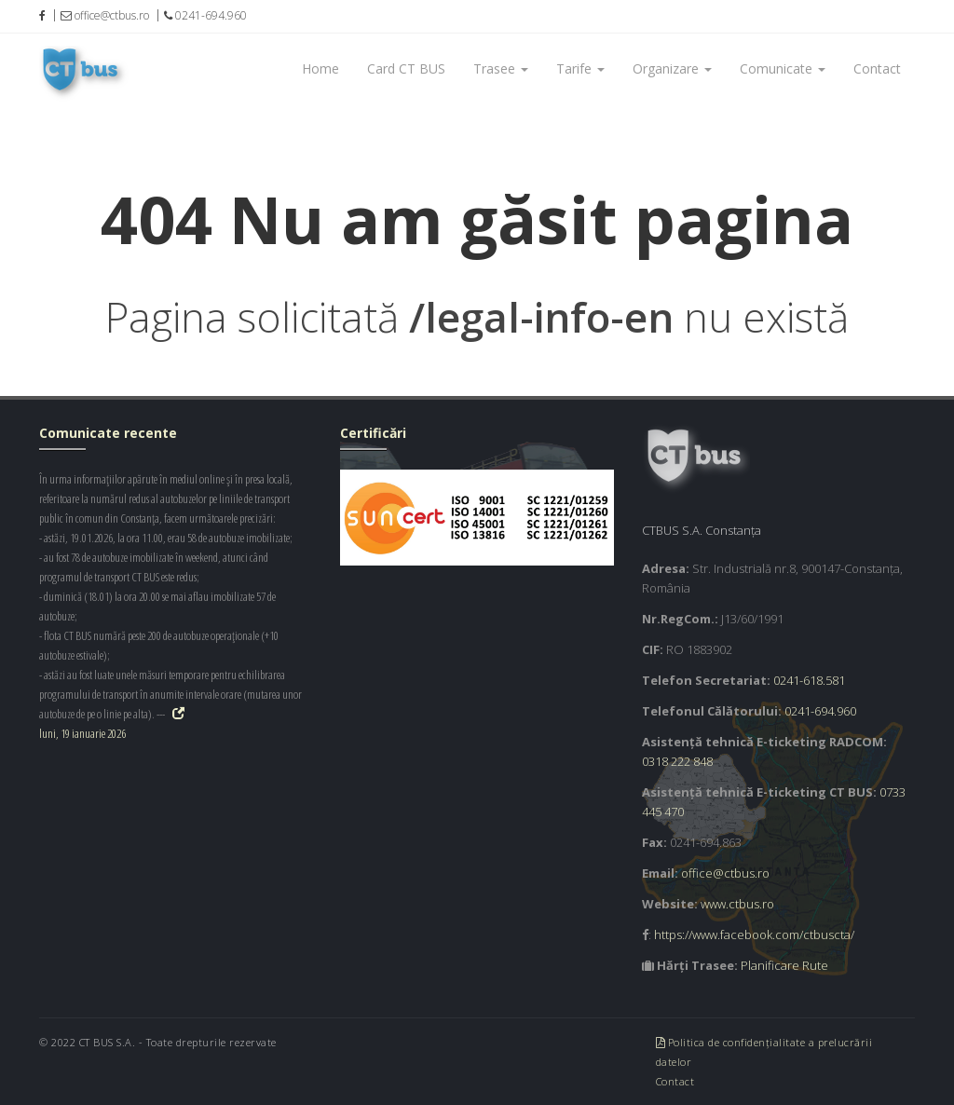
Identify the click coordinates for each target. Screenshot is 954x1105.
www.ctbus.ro (737, 903)
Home (320, 68)
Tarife (580, 68)
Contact (877, 68)
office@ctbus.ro (725, 873)
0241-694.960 (820, 711)
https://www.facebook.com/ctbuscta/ (754, 934)
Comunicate (782, 68)
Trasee (500, 68)
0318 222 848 (677, 761)
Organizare (672, 68)
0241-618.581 (809, 680)
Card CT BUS (406, 68)
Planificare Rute (784, 965)
